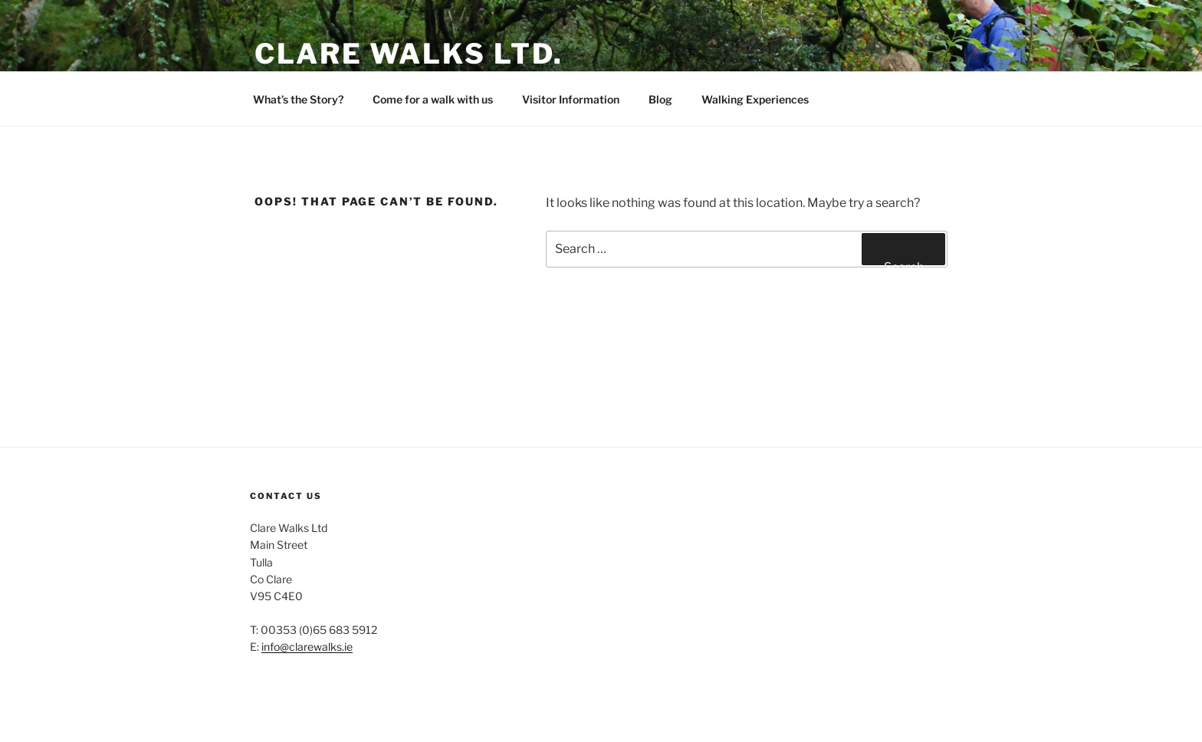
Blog (660, 99)
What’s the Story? (298, 99)
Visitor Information (570, 99)
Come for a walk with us (433, 99)
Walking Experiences (755, 99)
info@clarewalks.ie (307, 646)
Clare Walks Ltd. (409, 54)
